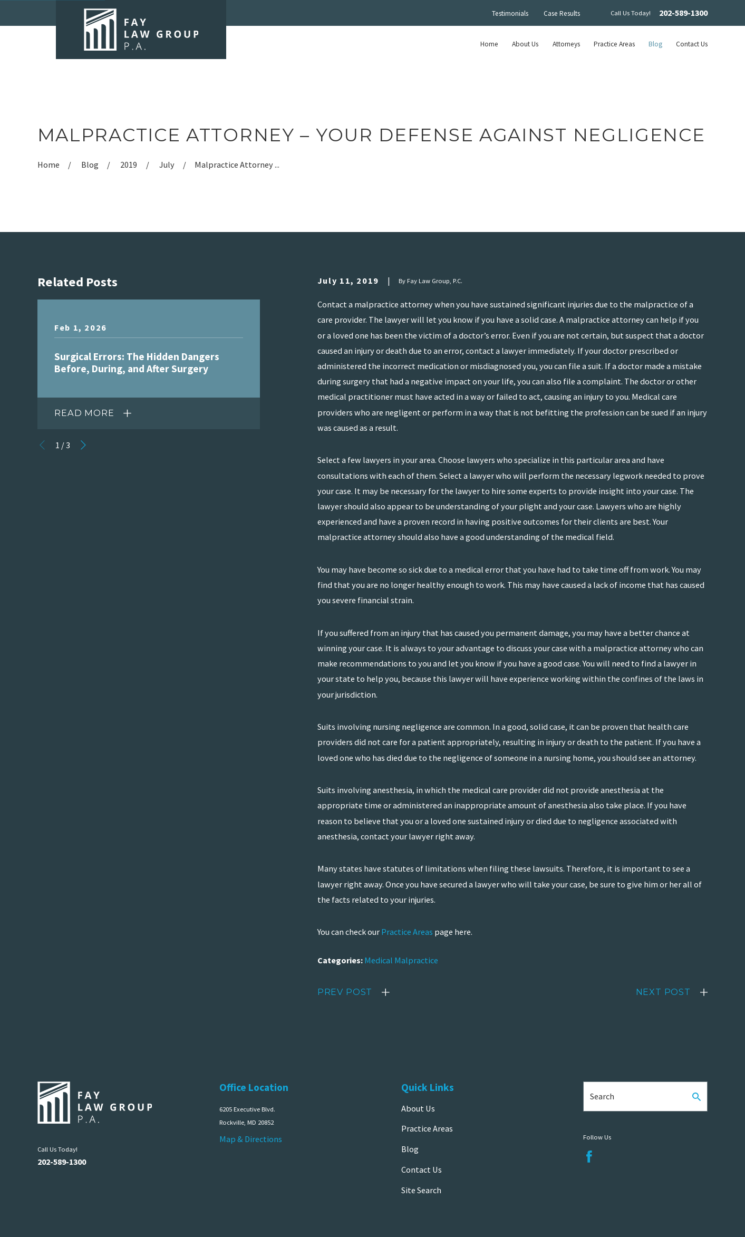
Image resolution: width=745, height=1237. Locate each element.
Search (602, 1096)
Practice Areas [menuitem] (614, 44)
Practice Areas (407, 931)
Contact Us (421, 1169)
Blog (410, 1149)
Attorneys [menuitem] (566, 44)
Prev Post (344, 992)
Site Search (421, 1190)
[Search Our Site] (696, 1097)
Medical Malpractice (401, 960)
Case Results (562, 13)
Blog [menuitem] (655, 44)
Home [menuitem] (489, 44)
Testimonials (510, 13)
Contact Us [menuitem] (692, 44)
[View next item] (83, 445)
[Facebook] (589, 1157)
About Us (418, 1108)
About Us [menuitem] (525, 44)
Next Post (663, 992)
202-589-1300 (683, 12)
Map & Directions (250, 1139)
